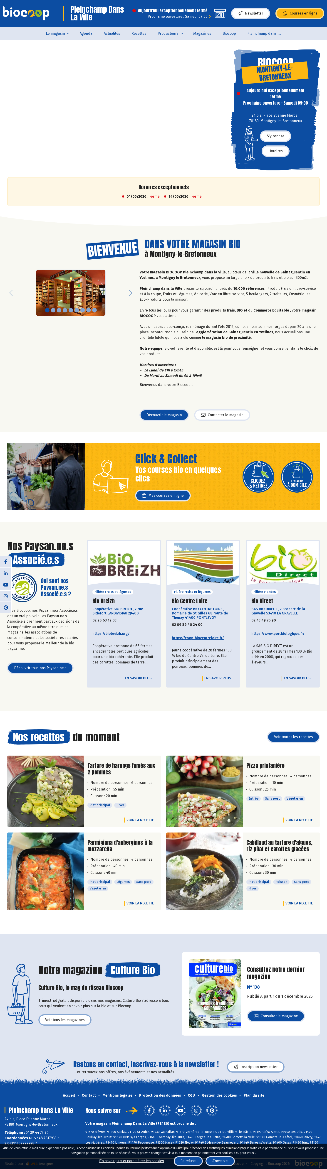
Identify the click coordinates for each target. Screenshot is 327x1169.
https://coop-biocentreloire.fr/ (198, 638)
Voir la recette (140, 820)
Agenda (86, 33)
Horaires (275, 151)
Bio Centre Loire (189, 601)
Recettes (138, 33)
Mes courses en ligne (163, 495)
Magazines (202, 33)
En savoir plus (138, 678)
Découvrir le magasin (164, 415)
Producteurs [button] (168, 33)
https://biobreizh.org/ (111, 633)
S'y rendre (275, 136)
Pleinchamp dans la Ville (267, 33)
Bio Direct (262, 601)
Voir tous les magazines (65, 1020)
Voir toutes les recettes (293, 737)
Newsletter (250, 13)
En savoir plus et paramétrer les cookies (131, 1161)
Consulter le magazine (276, 1017)
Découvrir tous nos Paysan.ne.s (40, 668)
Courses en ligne (299, 13)
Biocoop (229, 33)
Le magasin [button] (55, 33)
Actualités (112, 33)
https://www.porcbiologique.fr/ (278, 633)
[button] (11, 293)
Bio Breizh (103, 601)
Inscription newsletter (256, 1067)
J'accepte (220, 1161)
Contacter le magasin (222, 415)
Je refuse (188, 1161)
